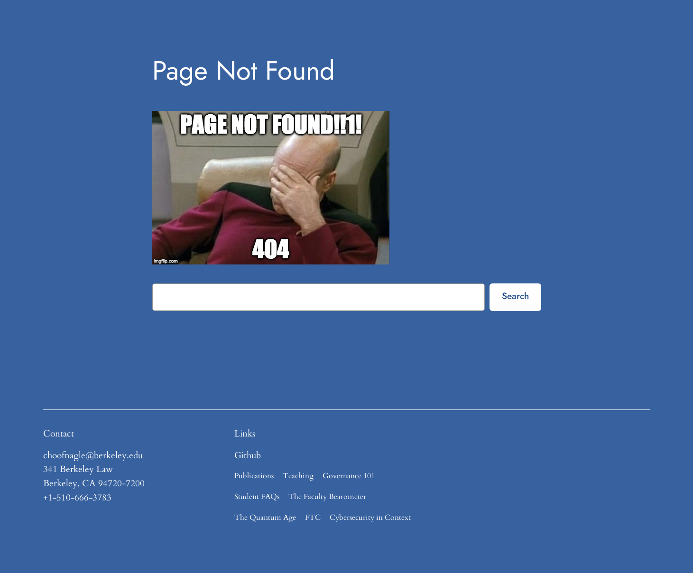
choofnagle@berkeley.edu (93, 455)
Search (515, 295)
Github (247, 455)
